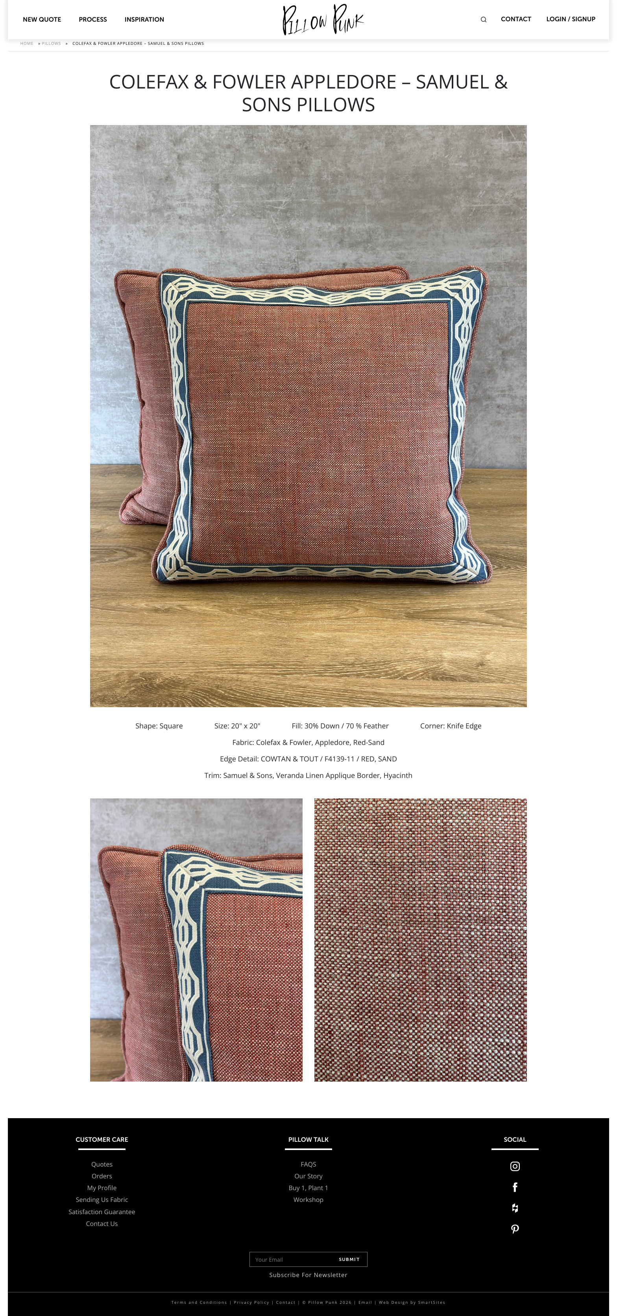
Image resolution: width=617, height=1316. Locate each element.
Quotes (102, 1164)
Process (93, 20)
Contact (516, 19)
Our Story (308, 1176)
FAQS (308, 1164)
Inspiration (144, 20)
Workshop (308, 1200)
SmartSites (432, 1302)
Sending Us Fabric (102, 1200)
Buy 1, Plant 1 (308, 1187)
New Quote (42, 20)
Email (365, 1302)
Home (27, 47)
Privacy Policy (251, 1302)
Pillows (51, 47)
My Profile (102, 1187)
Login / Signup (570, 19)
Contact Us (102, 1223)
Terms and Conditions (199, 1302)
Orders (102, 1176)
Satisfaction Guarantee (101, 1211)
